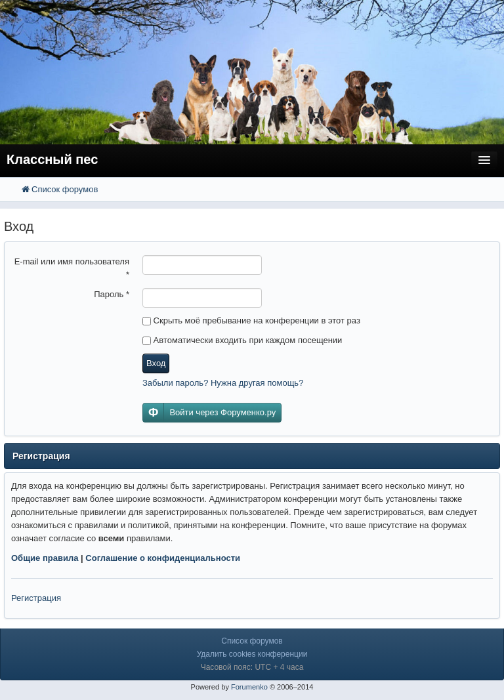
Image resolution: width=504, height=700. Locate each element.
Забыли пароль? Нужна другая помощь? (222, 383)
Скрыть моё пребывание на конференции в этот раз (251, 320)
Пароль (111, 294)
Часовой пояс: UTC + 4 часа (252, 667)
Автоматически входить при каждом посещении (242, 340)
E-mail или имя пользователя (71, 268)
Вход (155, 363)
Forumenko (249, 687)
